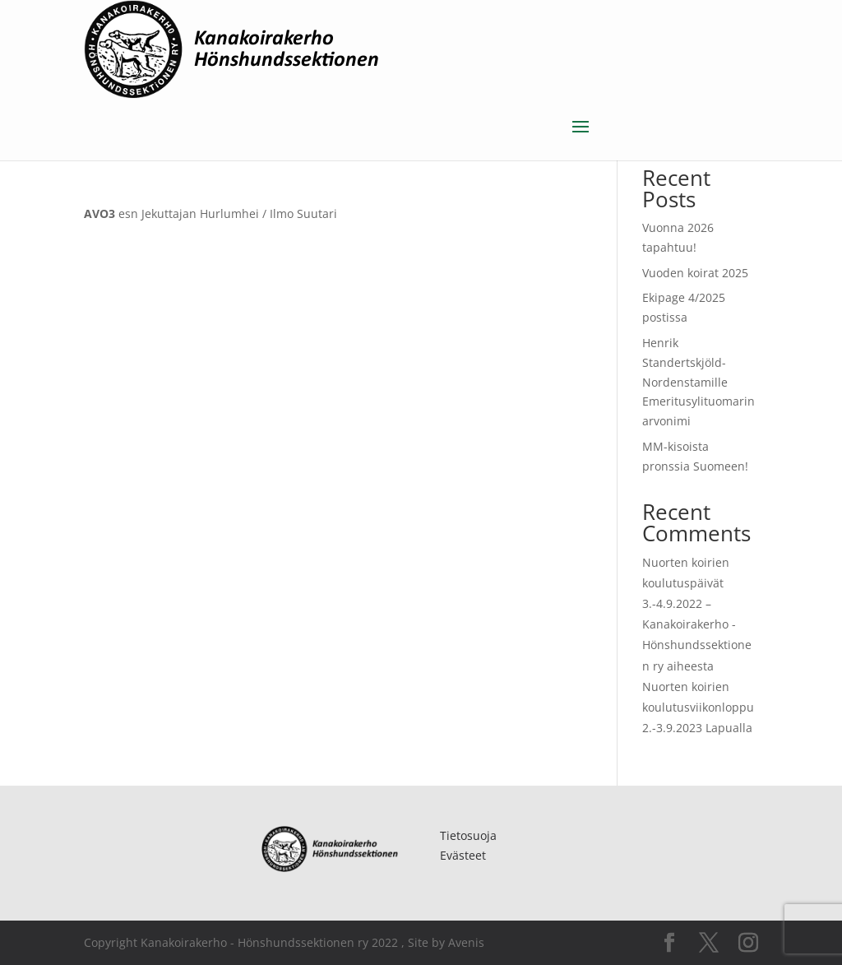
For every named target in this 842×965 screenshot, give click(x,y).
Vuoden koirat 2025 (695, 273)
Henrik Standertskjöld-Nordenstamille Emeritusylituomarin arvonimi (698, 382)
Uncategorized (196, 152)
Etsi (739, 126)
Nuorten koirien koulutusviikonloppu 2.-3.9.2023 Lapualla (698, 707)
